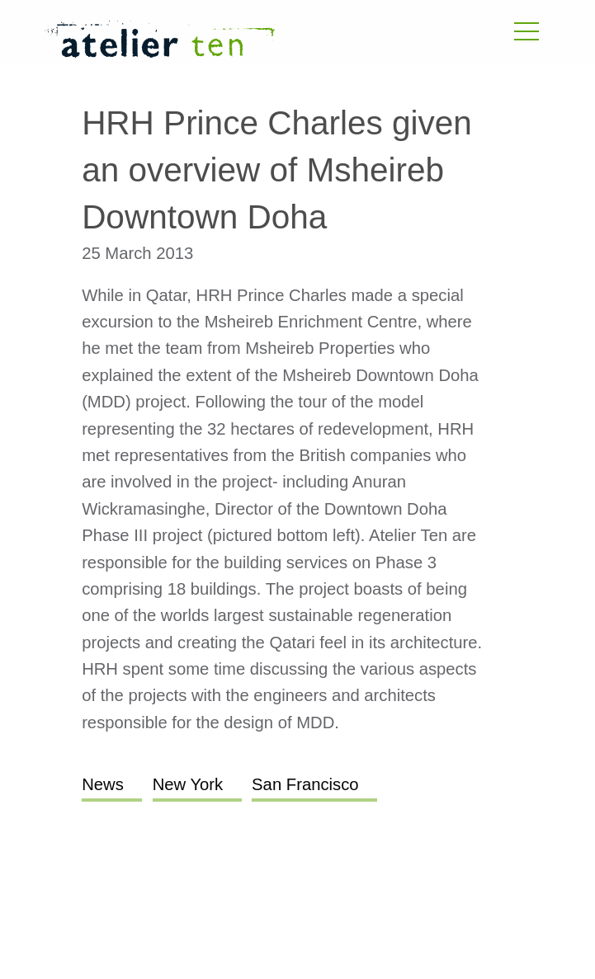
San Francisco (305, 784)
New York (188, 784)
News (103, 784)
